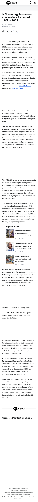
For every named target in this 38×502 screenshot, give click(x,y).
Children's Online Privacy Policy (13, 492)
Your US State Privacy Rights (19, 490)
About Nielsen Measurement (14, 494)
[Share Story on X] (7, 31)
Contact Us (32, 497)
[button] (3, 2)
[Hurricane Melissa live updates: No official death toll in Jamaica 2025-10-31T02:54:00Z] (19, 260)
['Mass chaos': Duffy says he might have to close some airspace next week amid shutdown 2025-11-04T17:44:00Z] (19, 247)
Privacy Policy (24, 488)
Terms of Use (26, 494)
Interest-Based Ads (27, 492)
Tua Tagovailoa (18, 88)
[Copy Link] (16, 31)
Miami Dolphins (25, 85)
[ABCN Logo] (11, 3)
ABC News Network (14, 488)
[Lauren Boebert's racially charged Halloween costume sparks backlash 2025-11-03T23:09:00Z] (19, 234)
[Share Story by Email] (12, 31)
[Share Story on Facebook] (3, 31)
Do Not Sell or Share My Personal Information (15, 497)
